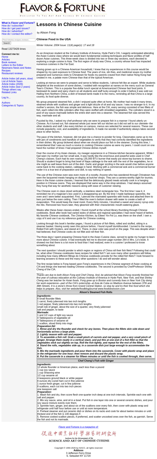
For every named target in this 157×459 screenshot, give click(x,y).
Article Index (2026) (12, 84)
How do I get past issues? (16, 28)
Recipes (6, 70)
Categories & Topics (12, 105)
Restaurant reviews (12, 73)
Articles (6, 59)
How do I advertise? (12, 31)
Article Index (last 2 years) (16, 86)
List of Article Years (12, 81)
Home (5, 57)
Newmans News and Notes (16, 68)
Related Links (9, 92)
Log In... (6, 97)
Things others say (11, 89)
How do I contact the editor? (17, 34)
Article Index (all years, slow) (17, 78)
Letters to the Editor (12, 65)
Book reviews (9, 62)
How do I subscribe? (13, 25)
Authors (6, 102)
